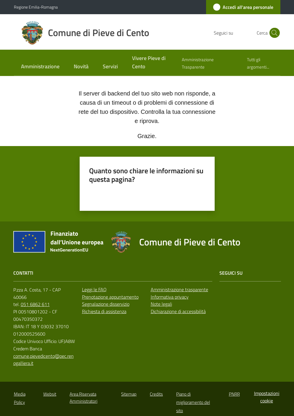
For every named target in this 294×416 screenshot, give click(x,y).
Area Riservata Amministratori (83, 397)
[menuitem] (40, 67)
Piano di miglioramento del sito (193, 402)
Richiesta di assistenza (104, 311)
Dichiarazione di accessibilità (178, 311)
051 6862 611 (35, 304)
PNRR (234, 394)
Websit (49, 394)
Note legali (161, 303)
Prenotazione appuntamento (110, 296)
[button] (273, 33)
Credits (156, 394)
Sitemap (128, 394)
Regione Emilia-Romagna (36, 7)
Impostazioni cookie (266, 397)
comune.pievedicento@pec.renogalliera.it (43, 359)
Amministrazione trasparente (179, 289)
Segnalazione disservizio (105, 303)
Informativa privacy (170, 296)
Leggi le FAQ (94, 289)
